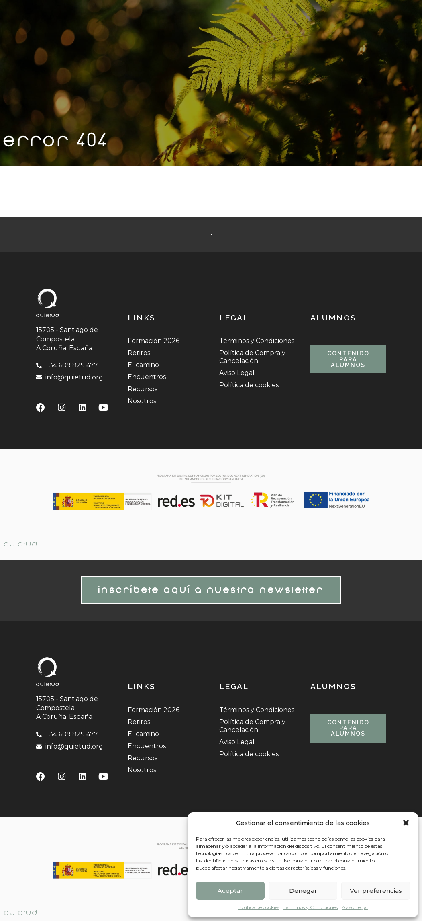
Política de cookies (258, 907)
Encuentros (147, 377)
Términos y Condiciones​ (310, 907)
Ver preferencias (376, 890)
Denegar (303, 890)
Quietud (21, 544)
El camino (143, 365)
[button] (406, 823)
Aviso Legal (355, 907)
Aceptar (230, 890)
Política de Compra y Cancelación (252, 357)
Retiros (139, 353)
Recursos (142, 389)
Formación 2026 (153, 341)
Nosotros (142, 401)
